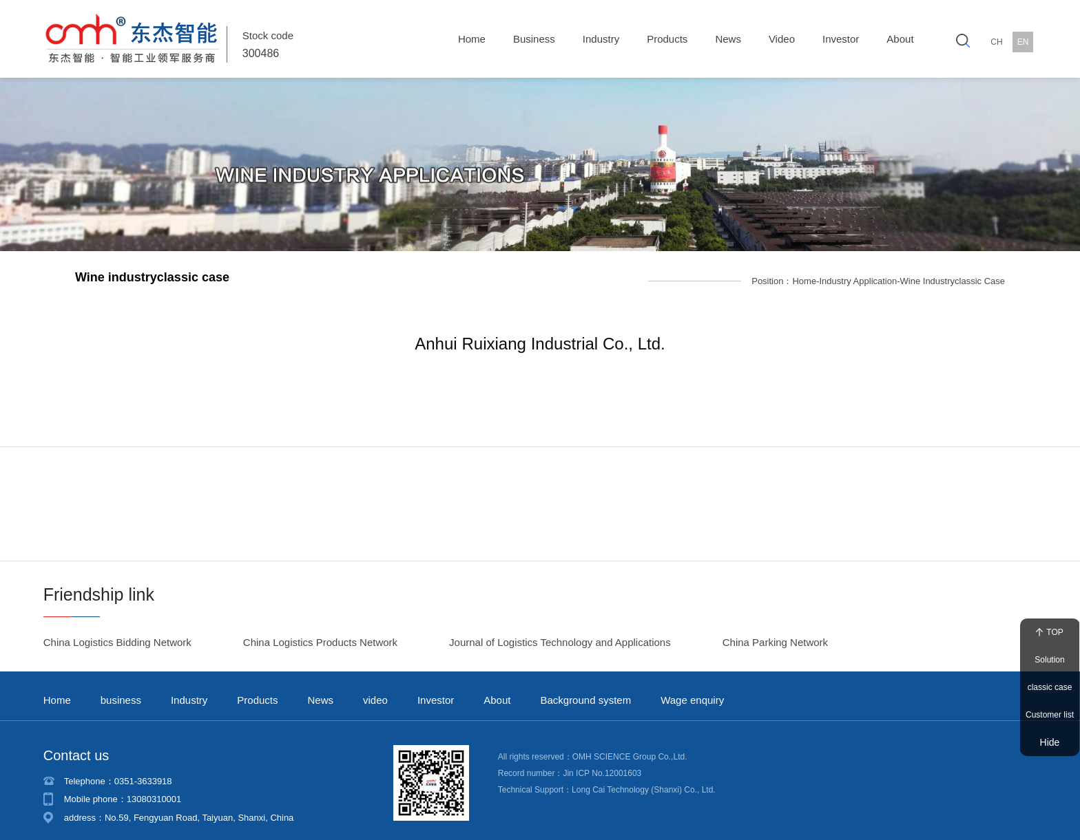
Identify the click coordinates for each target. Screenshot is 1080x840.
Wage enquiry (692, 686)
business (534, 39)
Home (472, 39)
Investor (840, 39)
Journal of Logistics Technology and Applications (560, 628)
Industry (601, 39)
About (899, 39)
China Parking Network (775, 628)
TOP (1049, 632)
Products (667, 39)
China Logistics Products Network (320, 628)
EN (1023, 42)
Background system (585, 686)
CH (996, 42)
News (728, 39)
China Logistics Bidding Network (117, 628)
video (782, 39)
